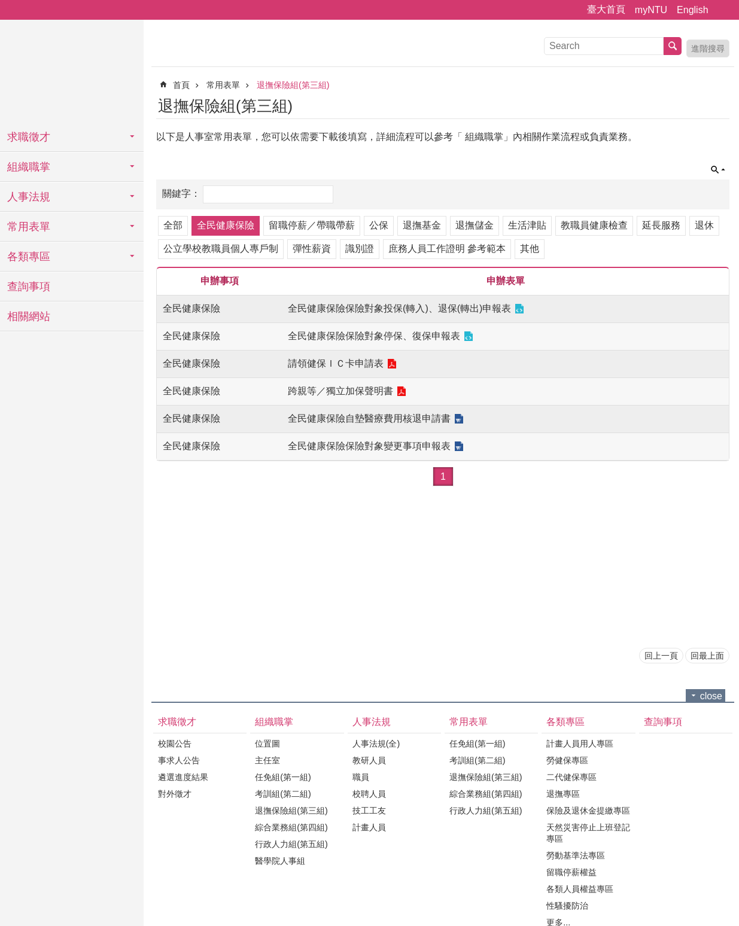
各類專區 (28, 257)
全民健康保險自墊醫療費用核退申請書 (369, 418)
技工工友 (369, 810)
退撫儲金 (474, 225)
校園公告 (174, 743)
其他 (529, 248)
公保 (378, 225)
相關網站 (28, 316)
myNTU (651, 10)
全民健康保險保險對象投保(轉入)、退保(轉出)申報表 (399, 308)
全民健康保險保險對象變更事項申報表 (369, 446)
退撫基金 (422, 225)
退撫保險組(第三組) (293, 85)
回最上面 (707, 655)
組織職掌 (28, 167)
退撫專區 (563, 794)
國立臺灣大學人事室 (72, 72)
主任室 (267, 760)
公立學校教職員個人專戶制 (220, 248)
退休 (704, 225)
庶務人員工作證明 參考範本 (447, 248)
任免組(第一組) (283, 777)
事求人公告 (179, 760)
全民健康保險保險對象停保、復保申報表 (374, 336)
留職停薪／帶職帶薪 (312, 225)
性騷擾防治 (567, 905)
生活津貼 (527, 225)
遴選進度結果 (183, 777)
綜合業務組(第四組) (291, 827)
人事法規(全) (376, 743)
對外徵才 (174, 794)
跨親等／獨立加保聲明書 (340, 391)
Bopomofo (722, 104)
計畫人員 (369, 827)
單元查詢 (718, 169)
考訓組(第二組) (283, 794)
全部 (173, 225)
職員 (360, 777)
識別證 (359, 248)
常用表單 (28, 227)
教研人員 (369, 760)
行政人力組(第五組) (291, 844)
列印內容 (706, 104)
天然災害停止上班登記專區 (588, 833)
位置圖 (267, 743)
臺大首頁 (606, 9)
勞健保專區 (567, 760)
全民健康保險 (225, 225)
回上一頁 (661, 655)
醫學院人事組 (280, 861)
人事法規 (28, 197)
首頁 (181, 85)
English (692, 10)
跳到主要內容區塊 (6, 6)
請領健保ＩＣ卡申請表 (336, 363)
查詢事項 (28, 287)
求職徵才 (28, 137)
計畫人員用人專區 (579, 743)
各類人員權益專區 (579, 889)
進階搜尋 (708, 48)
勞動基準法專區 (575, 855)
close (711, 696)
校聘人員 (369, 794)
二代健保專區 (571, 777)
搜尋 (673, 46)
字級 (723, 10)
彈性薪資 (312, 248)
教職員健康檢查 (594, 225)
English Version (689, 104)
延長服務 (661, 225)
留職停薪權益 (571, 872)
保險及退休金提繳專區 (588, 810)
